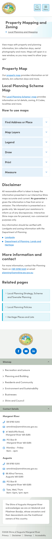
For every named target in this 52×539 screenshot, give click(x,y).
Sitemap (28, 535)
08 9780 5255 (13, 421)
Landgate (10, 237)
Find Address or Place (18, 122)
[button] (37, 7)
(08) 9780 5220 (18, 268)
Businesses (11, 394)
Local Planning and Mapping (23, 31)
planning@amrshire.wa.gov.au (17, 272)
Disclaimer (16, 535)
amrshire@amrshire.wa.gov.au (21, 426)
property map (14, 75)
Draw (8, 152)
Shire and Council (14, 400)
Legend (9, 142)
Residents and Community (19, 382)
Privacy (5, 535)
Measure (10, 172)
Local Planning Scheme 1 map (21, 96)
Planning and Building (16, 376)
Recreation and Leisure (17, 370)
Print (8, 162)
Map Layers (12, 132)
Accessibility (40, 535)
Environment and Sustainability (21, 388)
